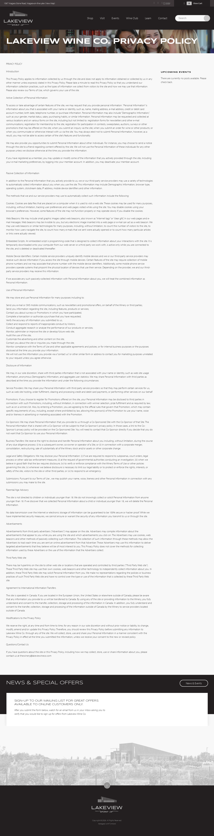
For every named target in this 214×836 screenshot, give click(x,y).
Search (207, 18)
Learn (148, 18)
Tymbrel (112, 823)
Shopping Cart (184, 3)
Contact (162, 18)
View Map (50, 3)
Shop (90, 18)
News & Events (194, 683)
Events (115, 18)
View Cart (197, 3)
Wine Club (132, 18)
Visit (102, 18)
